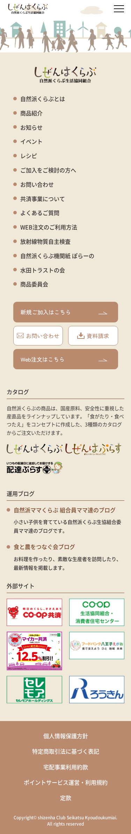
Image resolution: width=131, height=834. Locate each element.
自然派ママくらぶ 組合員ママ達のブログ (65, 510)
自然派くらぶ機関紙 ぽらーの (57, 255)
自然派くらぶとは (42, 98)
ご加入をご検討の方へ (48, 170)
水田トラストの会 (42, 270)
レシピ (28, 155)
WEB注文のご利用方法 (48, 227)
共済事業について (42, 198)
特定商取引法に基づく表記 (65, 751)
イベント (31, 141)
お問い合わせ (37, 184)
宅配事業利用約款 (65, 767)
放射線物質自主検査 (45, 241)
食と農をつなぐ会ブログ (44, 546)
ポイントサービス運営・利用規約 (66, 782)
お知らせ (31, 127)
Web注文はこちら (64, 359)
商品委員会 (34, 284)
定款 (65, 797)
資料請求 (93, 336)
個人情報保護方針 (65, 736)
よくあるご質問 (39, 212)
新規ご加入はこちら (64, 312)
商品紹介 (31, 113)
